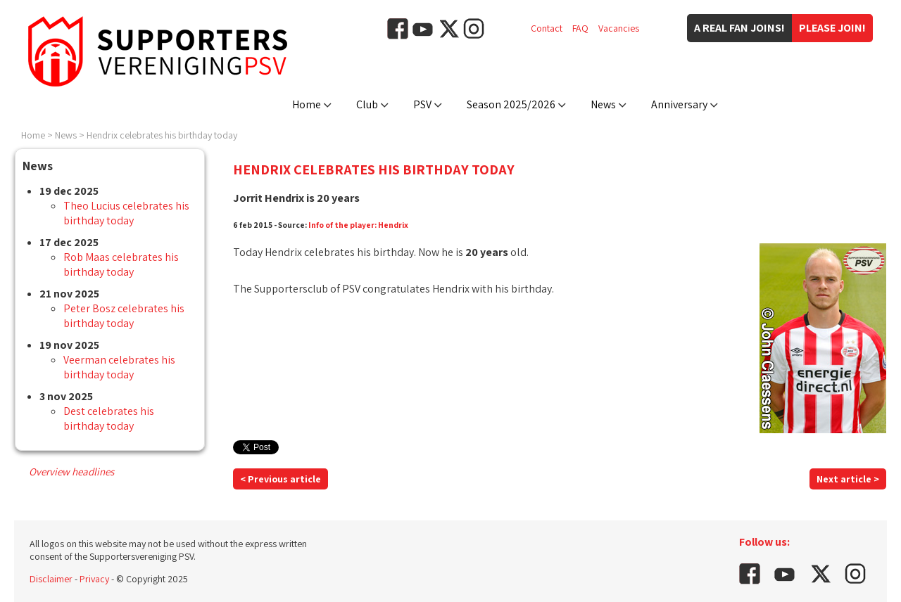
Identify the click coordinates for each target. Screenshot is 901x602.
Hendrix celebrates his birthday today (162, 135)
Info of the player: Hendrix (358, 224)
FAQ (580, 28)
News (603, 104)
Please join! (832, 27)
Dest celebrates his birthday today (108, 418)
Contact (546, 28)
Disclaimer (51, 578)
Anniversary (679, 104)
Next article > (848, 479)
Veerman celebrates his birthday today (119, 367)
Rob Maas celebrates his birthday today (121, 264)
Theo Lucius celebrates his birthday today (126, 213)
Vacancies (618, 28)
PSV (422, 104)
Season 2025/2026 (511, 104)
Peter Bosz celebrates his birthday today (123, 316)
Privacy (94, 578)
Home (306, 104)
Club (367, 104)
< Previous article (280, 479)
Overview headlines (71, 471)
